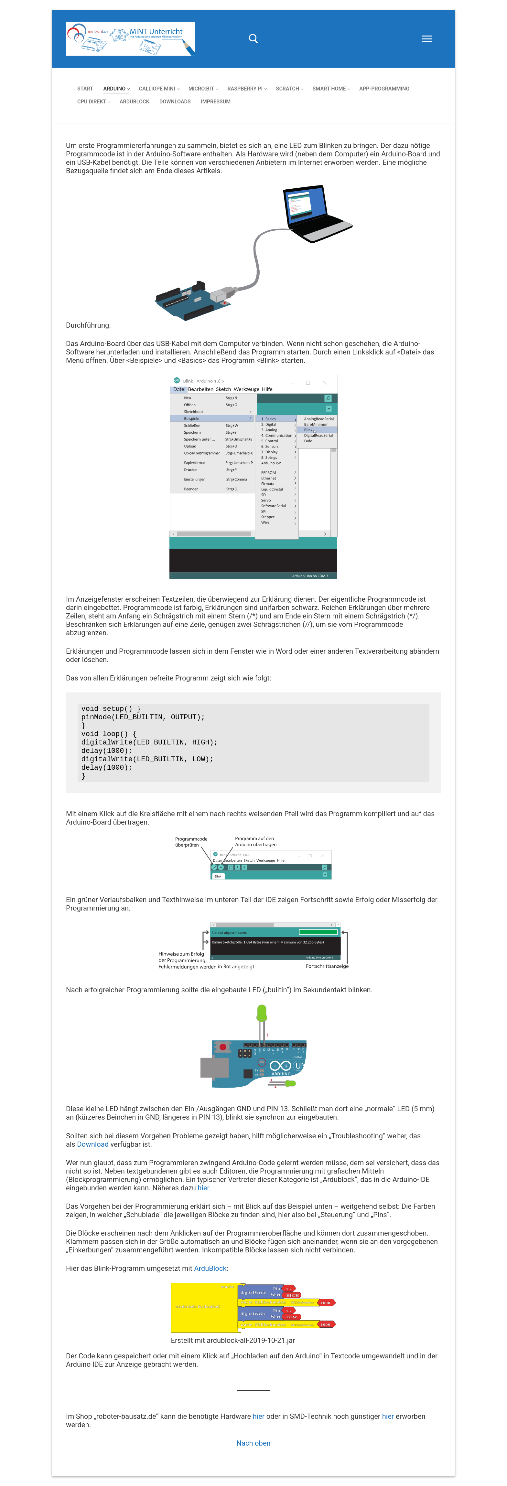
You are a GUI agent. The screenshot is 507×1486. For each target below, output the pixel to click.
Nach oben (253, 1443)
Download (93, 1144)
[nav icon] (427, 38)
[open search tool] (253, 39)
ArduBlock (210, 1268)
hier (203, 1188)
